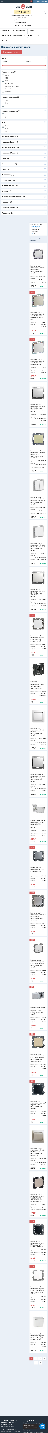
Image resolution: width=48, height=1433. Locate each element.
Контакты (26, 1430)
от (4, 62)
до (27, 62)
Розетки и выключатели (31, 1423)
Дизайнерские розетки (11, 52)
